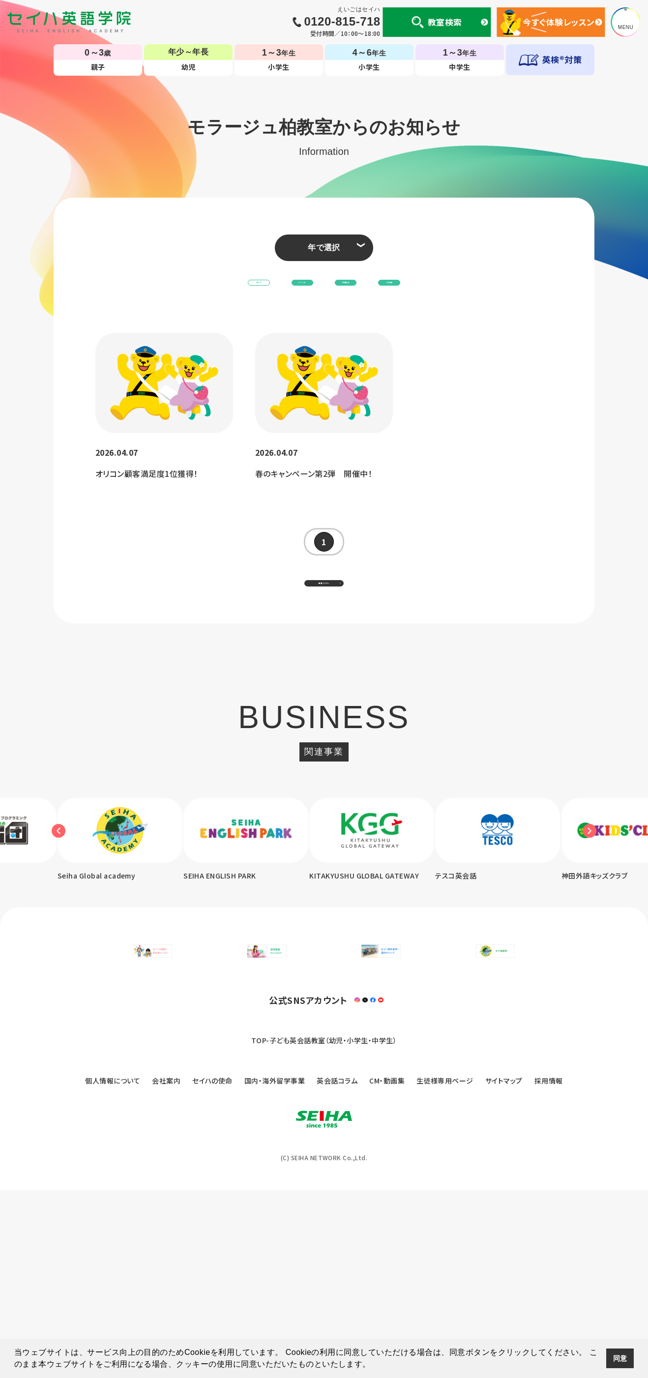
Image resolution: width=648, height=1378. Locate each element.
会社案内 (166, 1268)
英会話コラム (337, 1268)
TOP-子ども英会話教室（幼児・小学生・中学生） (324, 1228)
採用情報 (548, 1268)
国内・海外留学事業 (274, 1268)
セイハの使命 (212, 1268)
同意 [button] (620, 1358)
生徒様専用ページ (444, 1268)
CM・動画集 (387, 1268)
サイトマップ (504, 1268)
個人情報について (112, 1268)
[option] (259, 883)
